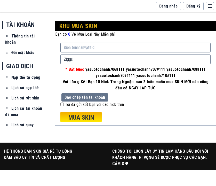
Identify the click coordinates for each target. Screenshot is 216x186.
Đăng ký (193, 6)
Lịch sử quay (19, 124)
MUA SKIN (81, 117)
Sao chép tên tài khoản (85, 97)
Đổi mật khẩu (19, 52)
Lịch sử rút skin (22, 98)
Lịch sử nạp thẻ (22, 87)
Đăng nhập (168, 6)
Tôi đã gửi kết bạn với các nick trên (94, 104)
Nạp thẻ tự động (22, 77)
